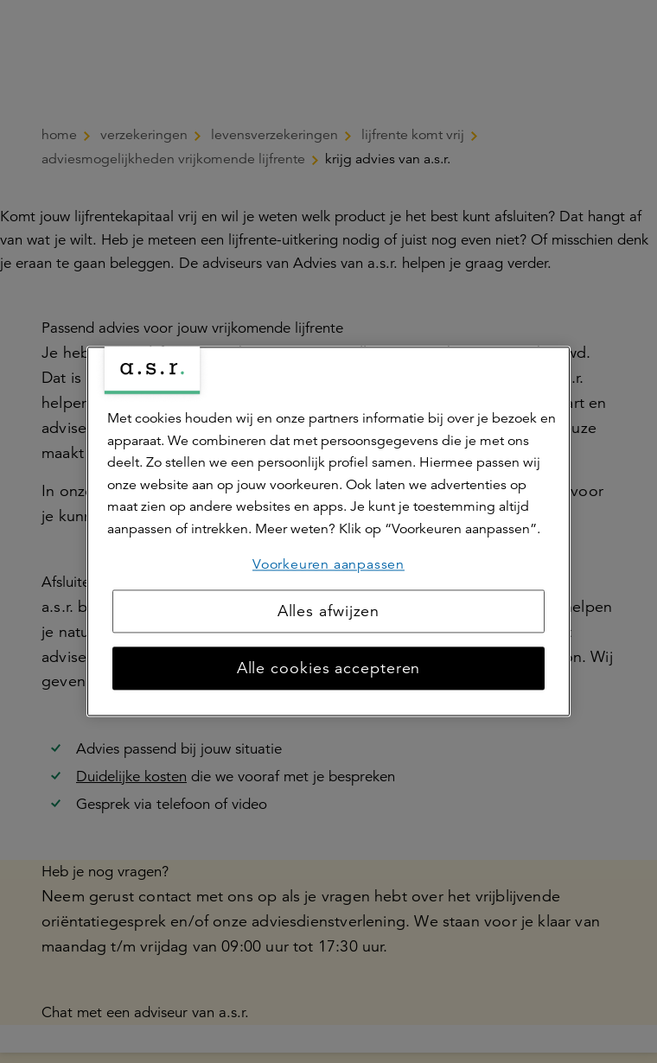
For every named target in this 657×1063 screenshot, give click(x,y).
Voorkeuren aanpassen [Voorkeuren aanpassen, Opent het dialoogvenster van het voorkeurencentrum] (328, 564)
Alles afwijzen (328, 611)
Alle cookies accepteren (329, 668)
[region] (328, 531)
